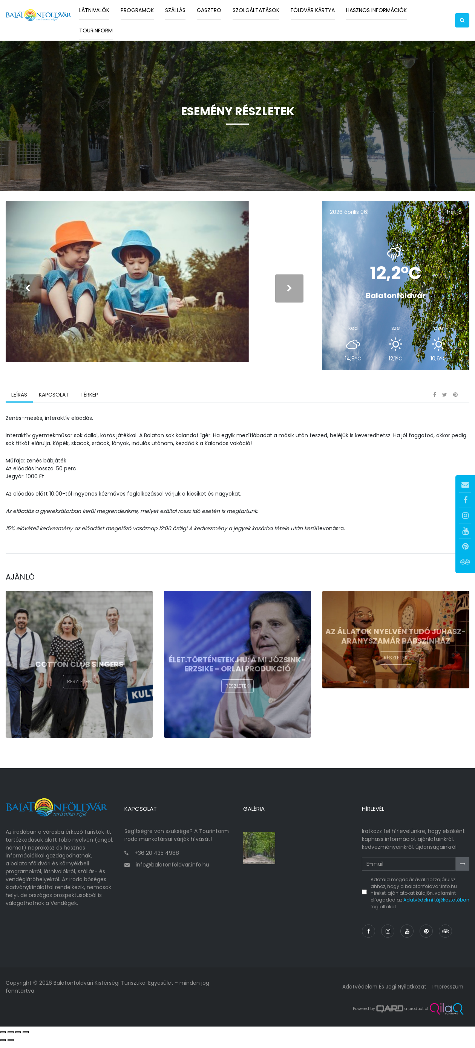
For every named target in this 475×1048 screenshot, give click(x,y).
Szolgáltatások (256, 10)
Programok (137, 10)
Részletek (79, 689)
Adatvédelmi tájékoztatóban (436, 905)
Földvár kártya (313, 10)
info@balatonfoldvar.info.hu (172, 870)
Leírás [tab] (19, 402)
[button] (462, 20)
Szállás (175, 10)
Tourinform (96, 30)
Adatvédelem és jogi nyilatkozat (382, 992)
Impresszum (447, 992)
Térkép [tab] (89, 402)
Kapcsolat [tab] (53, 402)
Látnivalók (94, 10)
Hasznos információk (376, 10)
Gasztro (209, 10)
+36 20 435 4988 (157, 858)
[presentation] (27, 292)
